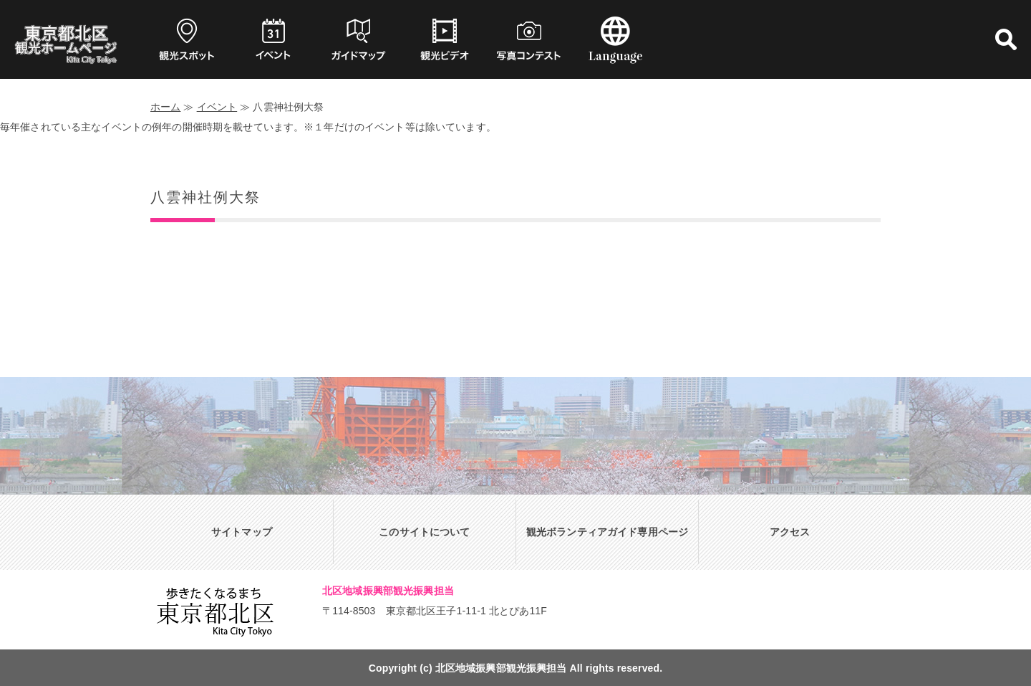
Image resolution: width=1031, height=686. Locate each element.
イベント (217, 107)
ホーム (165, 107)
